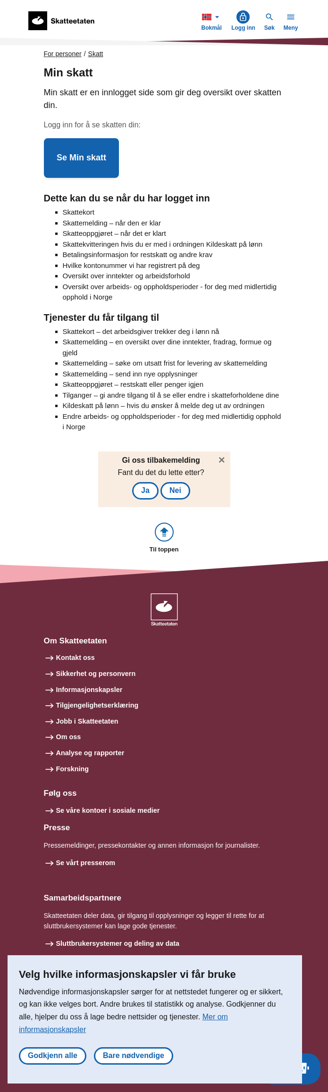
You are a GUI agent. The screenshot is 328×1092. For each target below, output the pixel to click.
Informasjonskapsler (89, 689)
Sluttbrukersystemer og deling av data (118, 943)
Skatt (95, 54)
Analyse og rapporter (90, 753)
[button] (81, 158)
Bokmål (212, 20)
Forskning (72, 769)
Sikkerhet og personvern (96, 673)
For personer (63, 54)
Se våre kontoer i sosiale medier (108, 810)
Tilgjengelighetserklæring (97, 705)
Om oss (68, 737)
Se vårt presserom (86, 863)
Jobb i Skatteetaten (87, 721)
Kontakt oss (75, 657)
